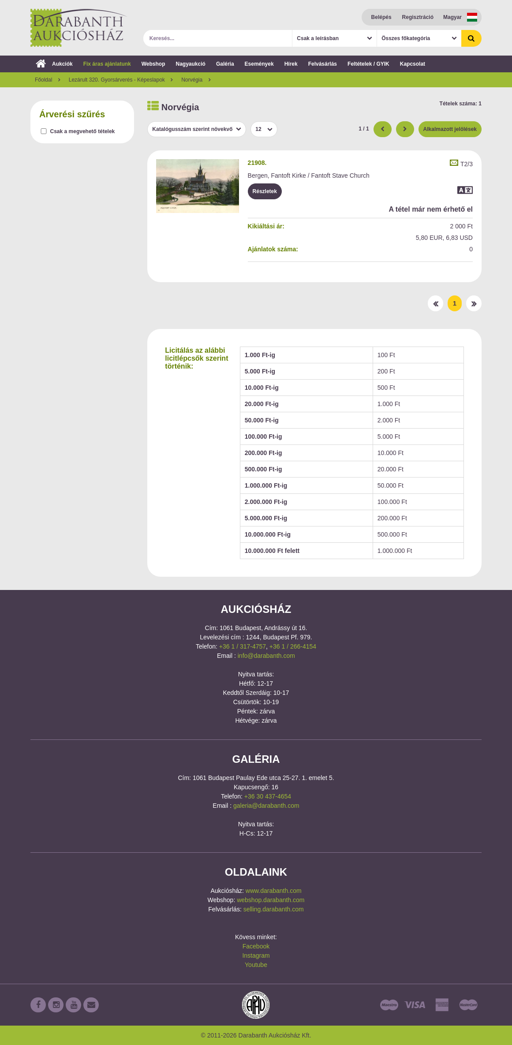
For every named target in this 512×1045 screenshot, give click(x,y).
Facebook (256, 946)
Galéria (225, 64)
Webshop (153, 64)
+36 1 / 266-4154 (292, 646)
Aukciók (54, 64)
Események (259, 64)
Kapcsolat (412, 64)
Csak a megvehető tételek (82, 131)
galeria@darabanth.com (266, 805)
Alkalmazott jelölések (450, 129)
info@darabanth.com (266, 655)
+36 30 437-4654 (267, 796)
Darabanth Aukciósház (78, 28)
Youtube (256, 964)
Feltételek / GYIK (368, 64)
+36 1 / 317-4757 (242, 646)
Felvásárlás (322, 64)
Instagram (255, 955)
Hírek (291, 64)
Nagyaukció (191, 64)
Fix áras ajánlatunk (107, 64)
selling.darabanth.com (273, 909)
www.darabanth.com (274, 890)
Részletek (265, 191)
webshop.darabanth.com (270, 899)
